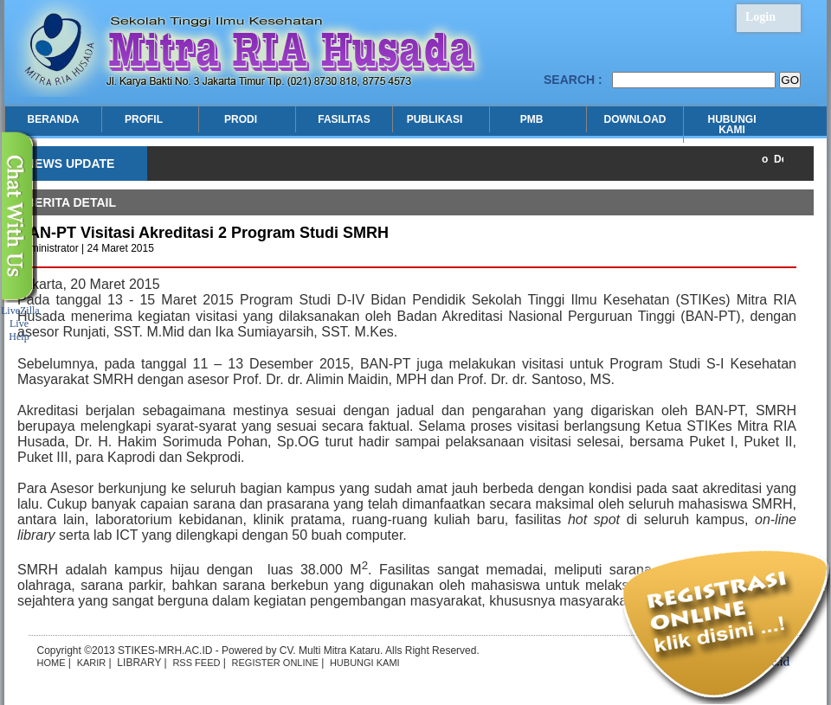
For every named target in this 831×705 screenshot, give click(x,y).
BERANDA (54, 119)
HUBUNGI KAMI (732, 124)
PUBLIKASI (436, 119)
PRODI (242, 119)
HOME (51, 662)
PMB (533, 119)
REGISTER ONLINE (275, 662)
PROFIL (145, 119)
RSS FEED (196, 662)
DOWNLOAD (635, 119)
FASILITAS (344, 119)
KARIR (91, 662)
